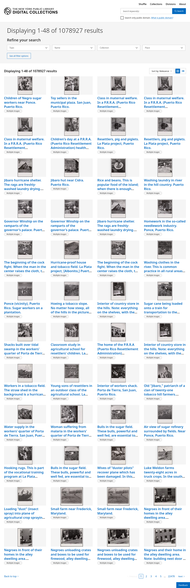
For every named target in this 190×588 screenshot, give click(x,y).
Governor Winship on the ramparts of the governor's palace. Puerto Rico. (24, 227)
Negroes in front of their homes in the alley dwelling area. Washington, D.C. (163, 515)
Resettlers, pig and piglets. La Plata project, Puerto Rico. (118, 143)
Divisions (171, 4)
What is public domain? (162, 17)
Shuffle (143, 4)
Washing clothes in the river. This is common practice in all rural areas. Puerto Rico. (163, 268)
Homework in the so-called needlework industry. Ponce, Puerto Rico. (165, 225)
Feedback (183, 585)
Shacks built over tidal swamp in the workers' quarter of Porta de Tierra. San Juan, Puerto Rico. (24, 351)
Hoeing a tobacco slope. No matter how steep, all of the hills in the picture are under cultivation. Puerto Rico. (70, 312)
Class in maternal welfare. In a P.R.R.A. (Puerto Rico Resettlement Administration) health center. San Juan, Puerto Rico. (117, 109)
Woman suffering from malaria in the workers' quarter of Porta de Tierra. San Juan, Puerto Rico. (71, 433)
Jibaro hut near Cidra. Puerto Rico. (67, 182)
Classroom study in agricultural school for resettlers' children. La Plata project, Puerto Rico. (71, 351)
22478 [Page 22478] (171, 576)
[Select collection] (118, 48)
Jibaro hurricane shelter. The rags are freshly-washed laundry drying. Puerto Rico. (22, 186)
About (182, 4)
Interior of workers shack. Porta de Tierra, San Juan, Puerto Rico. (117, 389)
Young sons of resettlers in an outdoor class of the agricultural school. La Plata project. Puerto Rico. (71, 392)
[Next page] (181, 576)
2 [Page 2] (146, 576)
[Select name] (73, 48)
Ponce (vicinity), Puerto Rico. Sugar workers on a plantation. (23, 307)
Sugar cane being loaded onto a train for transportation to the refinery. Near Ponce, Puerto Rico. (163, 312)
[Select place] (163, 48)
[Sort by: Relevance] (161, 71)
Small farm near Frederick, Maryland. (71, 511)
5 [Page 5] (160, 576)
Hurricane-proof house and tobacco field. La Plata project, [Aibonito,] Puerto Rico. (71, 268)
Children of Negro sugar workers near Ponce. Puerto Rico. (23, 102)
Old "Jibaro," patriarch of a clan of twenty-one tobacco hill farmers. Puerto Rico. (164, 392)
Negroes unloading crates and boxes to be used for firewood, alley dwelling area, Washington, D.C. (71, 556)
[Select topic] (28, 48)
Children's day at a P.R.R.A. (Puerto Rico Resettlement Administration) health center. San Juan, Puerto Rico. (71, 148)
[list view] (183, 71)
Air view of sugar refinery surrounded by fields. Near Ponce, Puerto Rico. (164, 430)
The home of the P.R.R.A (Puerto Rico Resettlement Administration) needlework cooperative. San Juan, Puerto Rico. (117, 353)
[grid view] (177, 71)
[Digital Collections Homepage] (31, 11)
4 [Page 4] (156, 576)
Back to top (11, 576)
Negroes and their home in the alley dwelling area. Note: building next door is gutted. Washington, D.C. (165, 556)
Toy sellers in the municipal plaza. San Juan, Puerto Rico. (71, 102)
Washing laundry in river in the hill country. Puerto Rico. (164, 184)
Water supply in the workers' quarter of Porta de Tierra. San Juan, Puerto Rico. (24, 433)
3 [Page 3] (151, 576)
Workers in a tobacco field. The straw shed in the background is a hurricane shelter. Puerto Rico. (24, 392)
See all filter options (18, 56)
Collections (156, 4)
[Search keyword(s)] (146, 11)
